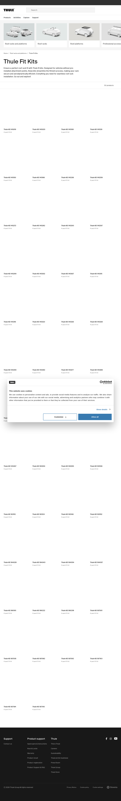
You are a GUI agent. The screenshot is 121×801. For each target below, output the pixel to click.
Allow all (95, 417)
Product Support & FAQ (36, 767)
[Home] (15, 10)
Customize (60, 417)
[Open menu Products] (8, 17)
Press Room (55, 763)
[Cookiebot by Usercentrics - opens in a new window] (101, 382)
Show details (101, 409)
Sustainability (56, 753)
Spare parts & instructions (37, 744)
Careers (54, 748)
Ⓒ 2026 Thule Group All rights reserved (18, 787)
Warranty (30, 753)
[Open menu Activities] (18, 17)
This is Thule (55, 744)
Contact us (8, 744)
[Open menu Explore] (28, 17)
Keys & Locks (32, 748)
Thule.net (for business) (59, 758)
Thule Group (55, 767)
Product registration (34, 763)
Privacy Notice (71, 787)
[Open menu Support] (36, 17)
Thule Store (55, 772)
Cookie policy (84, 787)
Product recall (32, 758)
